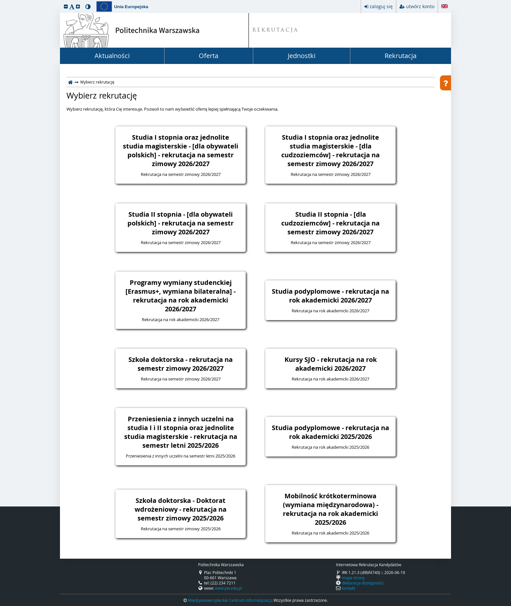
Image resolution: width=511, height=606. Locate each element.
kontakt (348, 588)
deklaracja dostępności (363, 582)
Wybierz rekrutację (101, 95)
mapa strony (353, 577)
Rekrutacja (400, 55)
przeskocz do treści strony (1, 1)
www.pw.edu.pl (228, 588)
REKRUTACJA (275, 30)
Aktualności (112, 55)
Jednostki (301, 55)
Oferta (208, 55)
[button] (66, 6)
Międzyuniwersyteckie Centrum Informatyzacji (229, 600)
